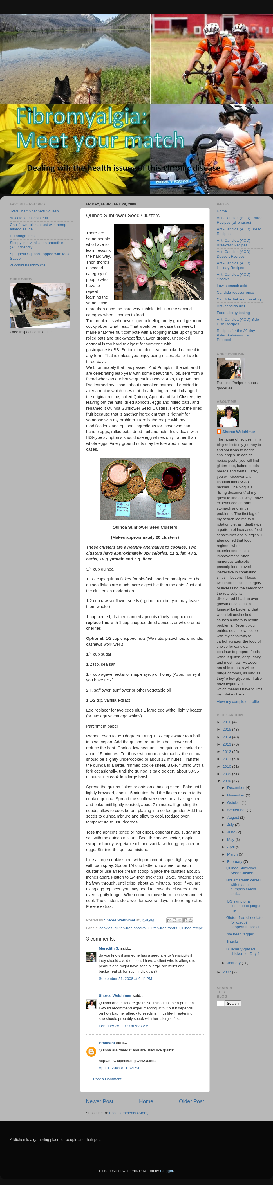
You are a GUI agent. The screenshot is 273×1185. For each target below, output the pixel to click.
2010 (227, 766)
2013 (227, 744)
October (234, 802)
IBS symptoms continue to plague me (243, 905)
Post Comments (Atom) (129, 1113)
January (234, 963)
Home (146, 1101)
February (235, 861)
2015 (227, 729)
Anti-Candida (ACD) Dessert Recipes (233, 254)
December (236, 787)
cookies (105, 928)
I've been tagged (240, 934)
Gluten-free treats (162, 928)
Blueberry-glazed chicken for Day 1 (243, 951)
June (231, 832)
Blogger (166, 1171)
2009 (227, 774)
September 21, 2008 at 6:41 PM (125, 979)
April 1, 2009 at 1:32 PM (119, 1068)
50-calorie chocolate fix (29, 218)
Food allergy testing (233, 313)
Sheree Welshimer (115, 995)
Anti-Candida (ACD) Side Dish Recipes (238, 321)
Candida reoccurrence (235, 292)
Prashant (107, 1043)
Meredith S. (109, 948)
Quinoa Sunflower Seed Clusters (241, 870)
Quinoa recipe (191, 928)
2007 (227, 972)
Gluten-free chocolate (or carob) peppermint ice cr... (244, 922)
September (237, 810)
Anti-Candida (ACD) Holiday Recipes (233, 265)
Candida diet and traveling (239, 299)
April (231, 847)
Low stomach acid (232, 286)
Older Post (191, 1101)
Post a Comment (107, 1079)
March (233, 854)
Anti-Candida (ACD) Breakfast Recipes (233, 242)
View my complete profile (238, 701)
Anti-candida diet (231, 306)
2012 (227, 751)
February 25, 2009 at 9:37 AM (124, 1026)
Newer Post (99, 1101)
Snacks (232, 941)
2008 (227, 781)
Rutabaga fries (22, 236)
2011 (227, 759)
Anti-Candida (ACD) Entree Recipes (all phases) (240, 220)
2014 (227, 737)
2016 (227, 722)
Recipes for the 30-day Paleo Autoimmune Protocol (236, 335)
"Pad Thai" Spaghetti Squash (34, 211)
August (233, 817)
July (231, 825)
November (236, 795)
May (231, 840)
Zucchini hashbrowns (28, 265)
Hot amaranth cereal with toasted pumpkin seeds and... (243, 887)
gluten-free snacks (130, 928)
